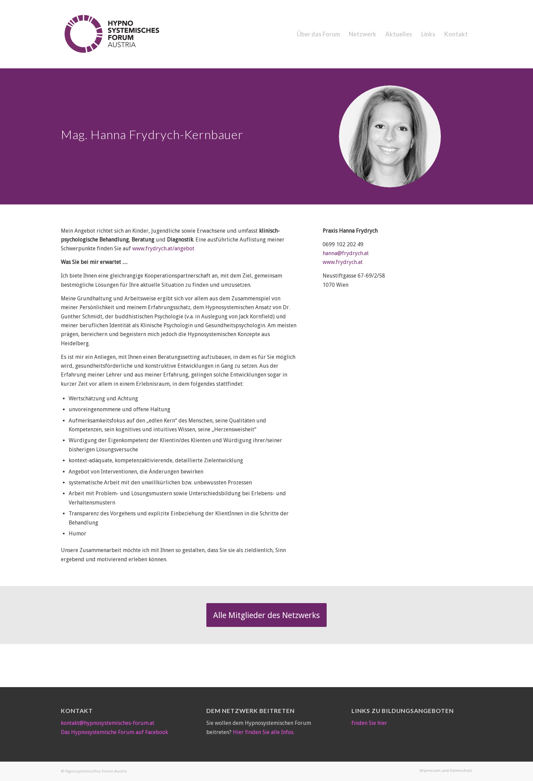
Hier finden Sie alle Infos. (263, 732)
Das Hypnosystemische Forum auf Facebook (114, 732)
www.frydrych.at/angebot (163, 248)
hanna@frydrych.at (346, 253)
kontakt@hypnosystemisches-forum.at (107, 723)
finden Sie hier (369, 723)
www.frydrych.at (343, 262)
